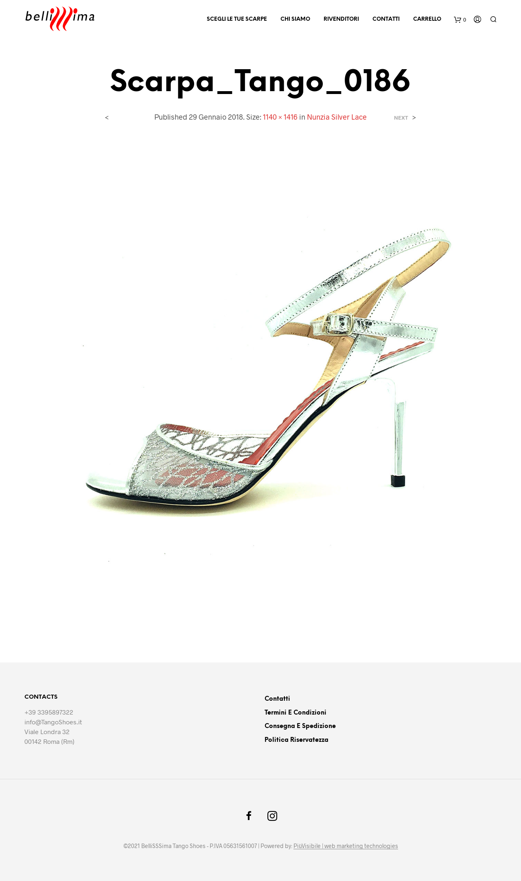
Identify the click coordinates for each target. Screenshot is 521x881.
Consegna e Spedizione (300, 726)
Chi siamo (295, 19)
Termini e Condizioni (295, 713)
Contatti (386, 19)
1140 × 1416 (280, 116)
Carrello (427, 19)
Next (401, 117)
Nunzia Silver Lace (337, 116)
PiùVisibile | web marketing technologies (345, 846)
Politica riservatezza (296, 740)
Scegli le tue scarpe (237, 19)
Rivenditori (341, 19)
